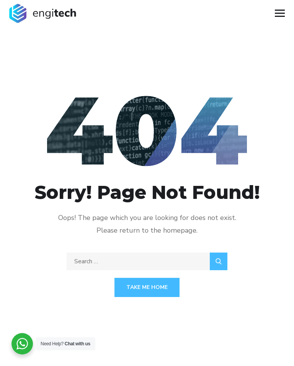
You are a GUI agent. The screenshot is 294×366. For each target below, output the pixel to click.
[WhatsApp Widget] (22, 344)
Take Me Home (147, 287)
